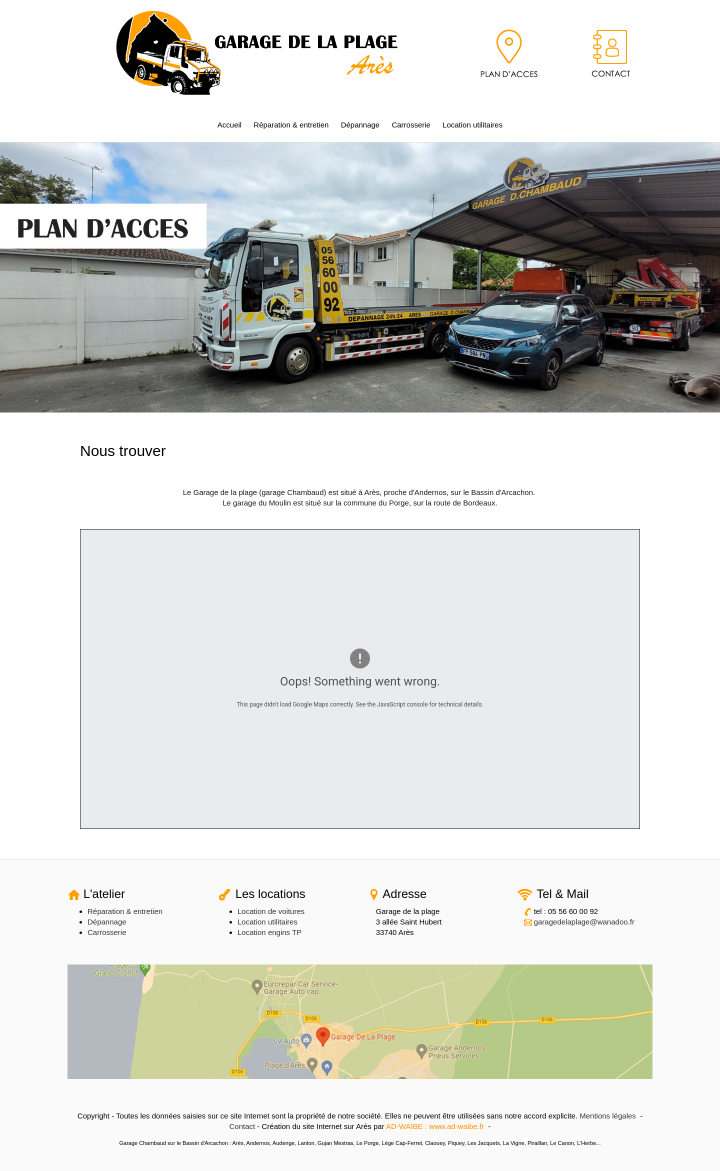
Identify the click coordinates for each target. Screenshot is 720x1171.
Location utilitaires (472, 124)
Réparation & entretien (291, 124)
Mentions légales (608, 1116)
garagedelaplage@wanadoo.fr (584, 922)
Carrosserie (411, 124)
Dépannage (360, 124)
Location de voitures (271, 911)
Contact (242, 1126)
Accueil (230, 124)
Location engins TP (270, 932)
